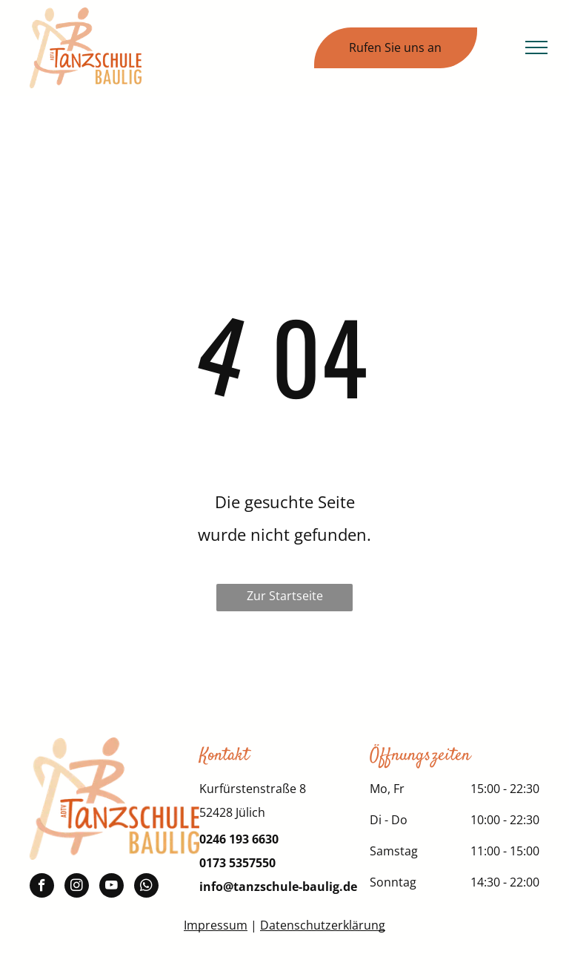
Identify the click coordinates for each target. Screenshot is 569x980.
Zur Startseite (285, 596)
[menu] (536, 47)
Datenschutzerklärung (322, 925)
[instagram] (76, 887)
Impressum (215, 925)
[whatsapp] (146, 887)
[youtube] (111, 887)
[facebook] (42, 887)
